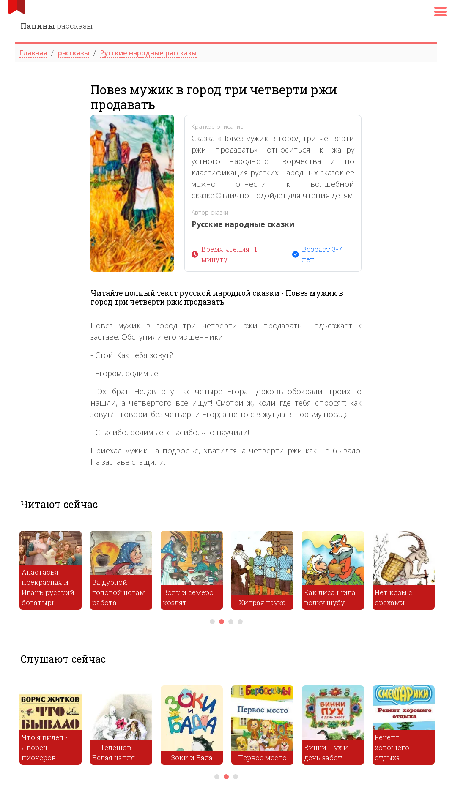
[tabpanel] (50, 572)
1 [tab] (212, 621)
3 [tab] (230, 621)
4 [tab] (240, 621)
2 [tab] (221, 621)
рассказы (56, 26)
